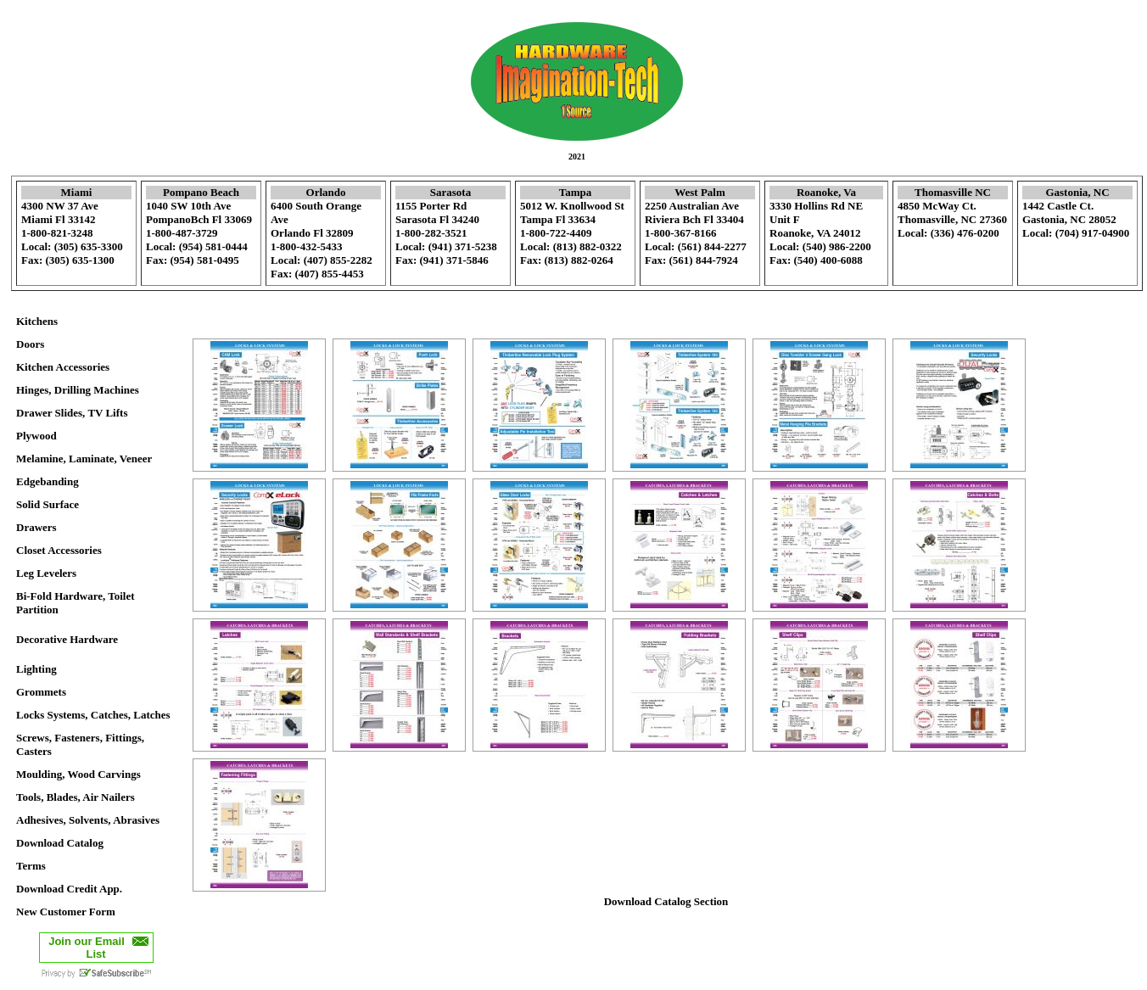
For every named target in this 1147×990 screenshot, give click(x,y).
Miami (76, 192)
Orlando (326, 192)
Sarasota (450, 192)
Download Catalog (60, 842)
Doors (30, 344)
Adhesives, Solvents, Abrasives (87, 820)
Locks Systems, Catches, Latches (93, 714)
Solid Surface (47, 504)
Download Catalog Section (666, 901)
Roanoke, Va (826, 192)
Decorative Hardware (67, 639)
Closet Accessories (59, 550)
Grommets (41, 691)
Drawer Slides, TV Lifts (71, 412)
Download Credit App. (69, 888)
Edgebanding (47, 481)
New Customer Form (65, 911)
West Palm (699, 192)
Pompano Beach (201, 192)
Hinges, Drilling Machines (77, 389)
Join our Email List (86, 947)
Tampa (575, 192)
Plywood (36, 435)
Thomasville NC (953, 192)
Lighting (36, 669)
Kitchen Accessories (62, 367)
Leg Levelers (46, 573)
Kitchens (37, 321)
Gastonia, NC (1077, 192)
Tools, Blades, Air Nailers (75, 797)
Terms (31, 865)
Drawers (36, 527)
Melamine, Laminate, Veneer (84, 458)
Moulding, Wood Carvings (78, 774)
